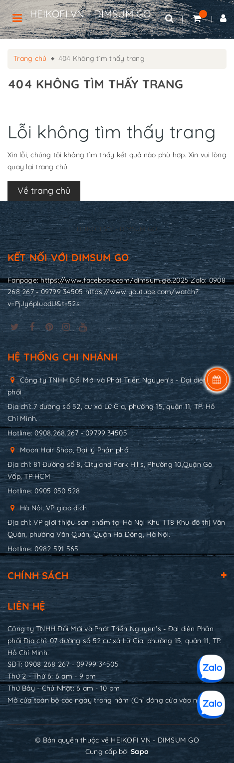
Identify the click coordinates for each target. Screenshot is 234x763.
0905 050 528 (57, 490)
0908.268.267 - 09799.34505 (80, 432)
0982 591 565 (56, 548)
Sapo (140, 751)
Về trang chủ (43, 190)
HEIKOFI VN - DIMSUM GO (90, 13)
